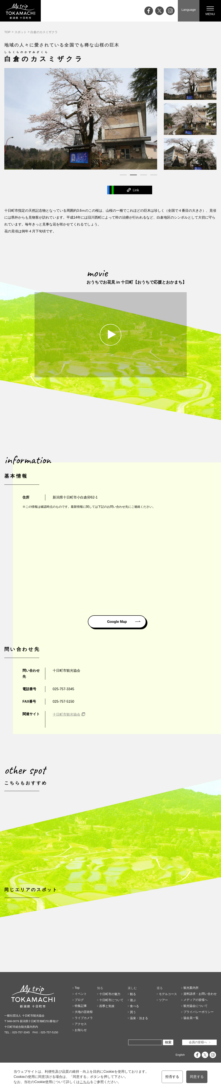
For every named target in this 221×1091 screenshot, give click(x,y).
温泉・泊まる (139, 1038)
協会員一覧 (191, 1038)
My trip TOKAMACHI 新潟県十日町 (20, 11)
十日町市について (111, 1020)
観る (133, 1014)
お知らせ (81, 1050)
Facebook (49, 189)
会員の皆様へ (198, 1062)
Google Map (117, 621)
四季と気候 (106, 1026)
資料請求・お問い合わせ (200, 1014)
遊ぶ (133, 1020)
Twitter (90, 189)
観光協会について (195, 1026)
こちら (85, 1082)
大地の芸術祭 (84, 1032)
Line (131, 189)
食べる (134, 1026)
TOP (7, 32)
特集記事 (81, 1026)
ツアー (163, 1020)
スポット (20, 32)
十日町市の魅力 (109, 1014)
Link (172, 189)
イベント (81, 1014)
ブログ (79, 1020)
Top (77, 1008)
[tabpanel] (80, 118)
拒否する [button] (172, 1077)
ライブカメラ (84, 1038)
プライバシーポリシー (198, 1032)
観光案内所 (191, 1008)
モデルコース (168, 1014)
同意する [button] (197, 1077)
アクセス (81, 1044)
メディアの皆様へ (195, 1020)
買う (133, 1032)
